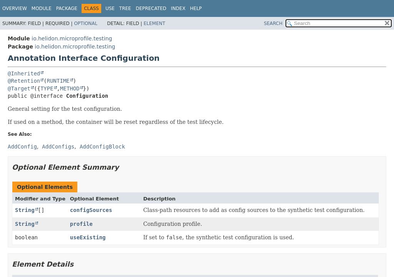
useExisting (88, 237)
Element (154, 23)
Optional (85, 23)
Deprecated (151, 8)
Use (110, 8)
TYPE (46, 88)
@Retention (24, 81)
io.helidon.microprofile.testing (72, 38)
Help (196, 8)
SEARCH (273, 23)
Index (178, 8)
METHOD (70, 88)
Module (42, 8)
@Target (19, 88)
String (25, 210)
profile (81, 224)
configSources (91, 210)
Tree (125, 8)
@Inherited (24, 73)
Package (66, 8)
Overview (14, 8)
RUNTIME (58, 81)
